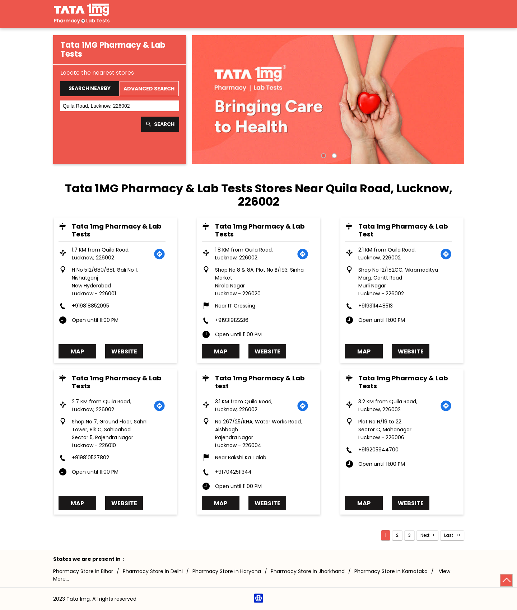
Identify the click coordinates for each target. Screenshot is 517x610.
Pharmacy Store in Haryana (226, 571)
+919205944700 (379, 449)
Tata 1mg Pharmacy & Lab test (260, 382)
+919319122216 (232, 320)
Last (448, 535)
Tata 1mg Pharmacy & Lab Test (403, 230)
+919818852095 (91, 305)
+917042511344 (233, 471)
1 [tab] (323, 155)
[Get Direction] (160, 253)
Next (424, 535)
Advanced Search (149, 88)
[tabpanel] (328, 99)
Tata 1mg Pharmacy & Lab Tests (117, 230)
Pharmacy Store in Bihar (83, 571)
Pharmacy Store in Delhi (153, 571)
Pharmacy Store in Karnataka (391, 571)
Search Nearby (90, 88)
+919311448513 (376, 305)
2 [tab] (333, 155)
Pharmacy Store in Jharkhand (308, 571)
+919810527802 (91, 457)
